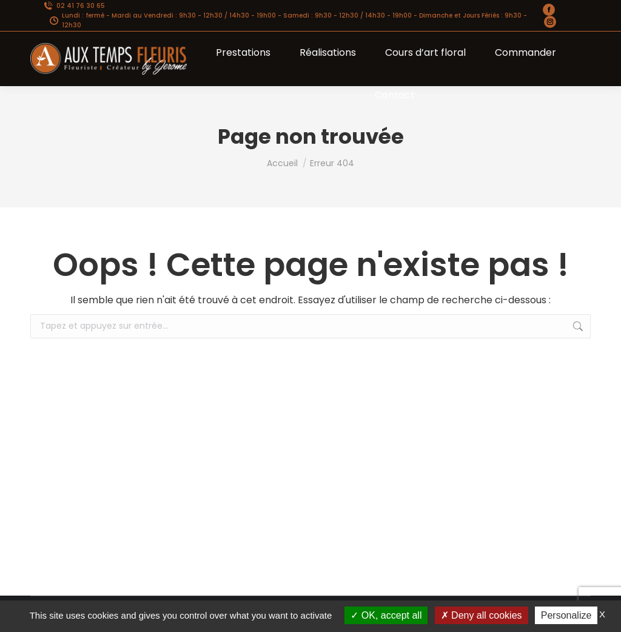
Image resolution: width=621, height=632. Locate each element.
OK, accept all (386, 615)
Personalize (566, 615)
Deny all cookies (481, 615)
